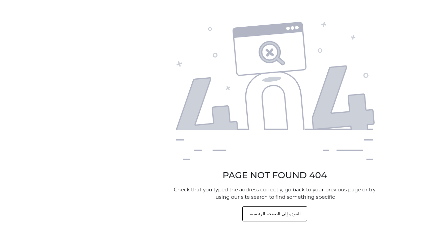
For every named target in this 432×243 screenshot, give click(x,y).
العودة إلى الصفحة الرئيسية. (216, 213)
